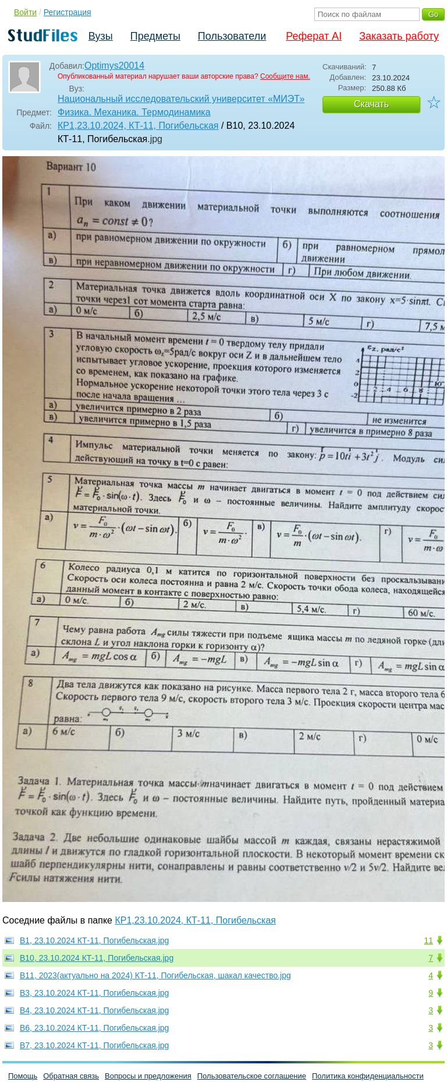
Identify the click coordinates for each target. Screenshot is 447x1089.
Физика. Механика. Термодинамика (134, 112)
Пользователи (232, 36)
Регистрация (67, 12)
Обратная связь (71, 1076)
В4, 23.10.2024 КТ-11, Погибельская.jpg (94, 1010)
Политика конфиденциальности (368, 1076)
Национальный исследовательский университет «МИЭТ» (181, 99)
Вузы (100, 36)
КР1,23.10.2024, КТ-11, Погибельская (138, 126)
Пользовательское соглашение (251, 1076)
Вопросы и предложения (148, 1076)
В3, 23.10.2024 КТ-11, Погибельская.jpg (94, 993)
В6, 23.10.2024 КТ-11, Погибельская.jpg (94, 1027)
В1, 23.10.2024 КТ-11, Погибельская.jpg (94, 940)
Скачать (371, 104)
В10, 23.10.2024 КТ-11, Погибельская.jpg (96, 958)
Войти (25, 12)
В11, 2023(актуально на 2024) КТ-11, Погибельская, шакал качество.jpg (155, 975)
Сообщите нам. (285, 76)
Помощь (22, 1076)
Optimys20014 (114, 66)
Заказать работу (399, 36)
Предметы (155, 36)
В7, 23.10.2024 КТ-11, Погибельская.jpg (94, 1045)
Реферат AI (314, 36)
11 (428, 940)
